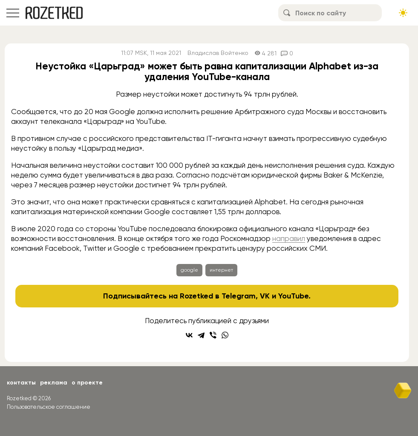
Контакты (21, 382)
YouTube (293, 296)
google (189, 270)
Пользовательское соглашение (48, 407)
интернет (221, 270)
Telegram (239, 296)
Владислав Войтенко (217, 53)
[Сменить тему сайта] (403, 12)
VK (265, 296)
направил (288, 238)
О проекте (87, 382)
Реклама (53, 382)
